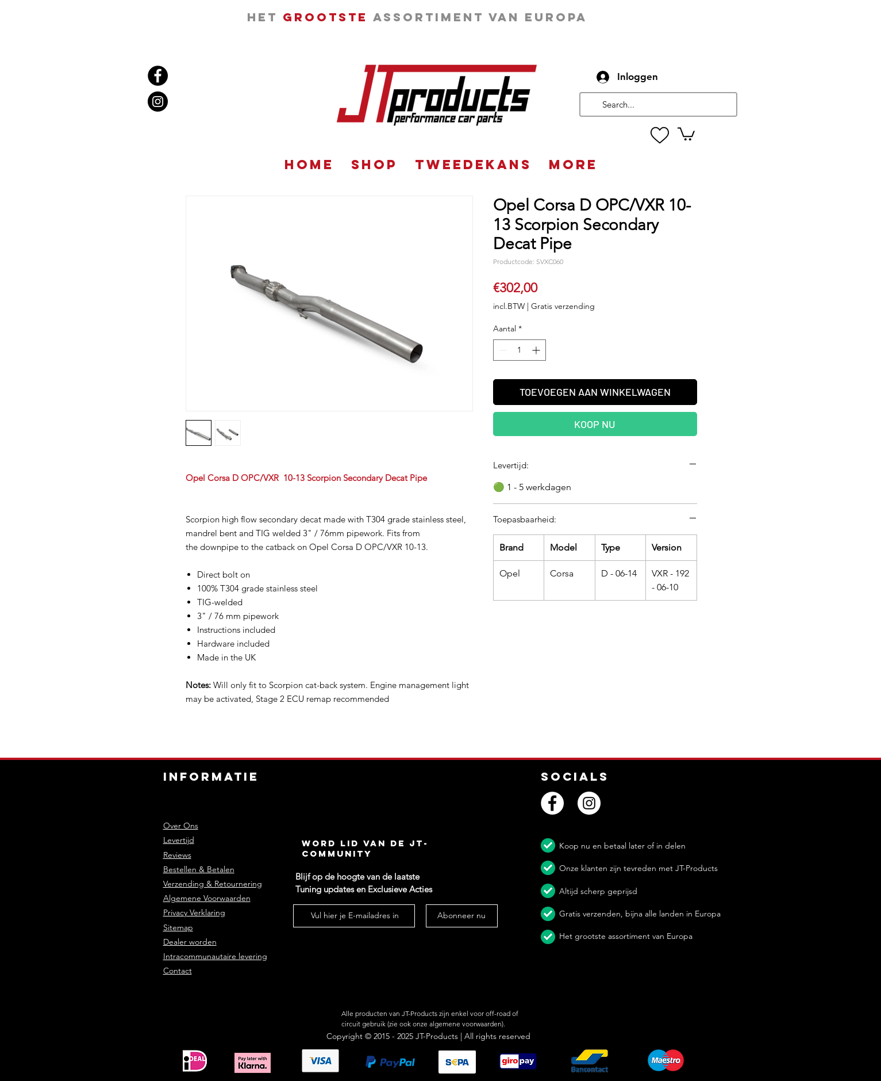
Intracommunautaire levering (215, 956)
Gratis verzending (563, 306)
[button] (686, 133)
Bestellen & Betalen (198, 869)
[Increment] (537, 350)
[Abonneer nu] (462, 915)
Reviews (177, 855)
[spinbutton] (519, 350)
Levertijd (178, 840)
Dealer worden (190, 942)
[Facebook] (158, 76)
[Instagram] (158, 101)
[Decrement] (502, 350)
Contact (177, 970)
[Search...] (657, 104)
